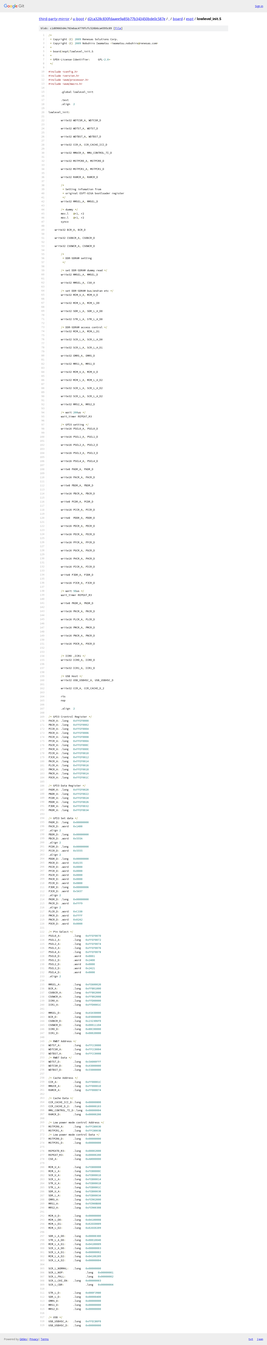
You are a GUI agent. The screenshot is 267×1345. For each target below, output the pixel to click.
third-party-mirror (54, 18)
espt (190, 18)
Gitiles (23, 1339)
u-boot (78, 18)
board (178, 18)
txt (250, 1339)
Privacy (33, 1339)
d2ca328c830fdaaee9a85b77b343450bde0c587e (126, 18)
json (260, 1339)
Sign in (259, 6)
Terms (45, 1339)
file (118, 28)
